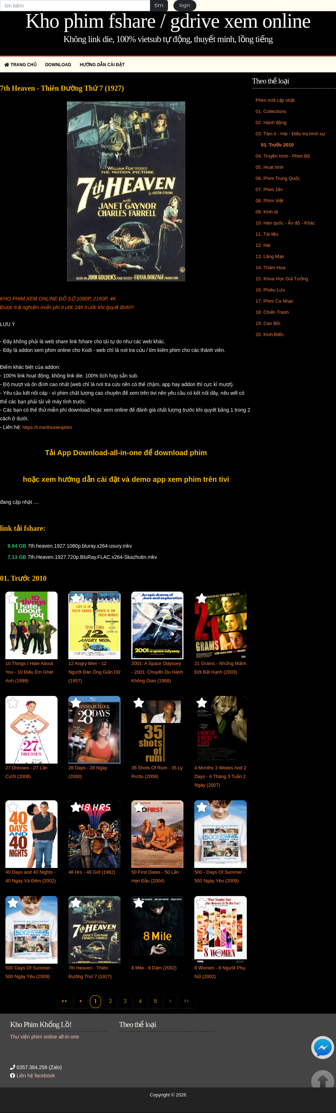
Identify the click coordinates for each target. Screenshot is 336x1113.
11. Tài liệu (267, 234)
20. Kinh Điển (270, 334)
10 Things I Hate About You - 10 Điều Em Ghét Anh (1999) (29, 672)
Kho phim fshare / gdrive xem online (168, 21)
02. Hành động (271, 122)
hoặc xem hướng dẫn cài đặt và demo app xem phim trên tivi (126, 479)
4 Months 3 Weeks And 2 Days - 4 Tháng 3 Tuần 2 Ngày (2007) (220, 776)
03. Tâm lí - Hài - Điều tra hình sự (291, 133)
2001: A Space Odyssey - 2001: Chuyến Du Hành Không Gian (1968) (157, 672)
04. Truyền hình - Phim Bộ (283, 156)
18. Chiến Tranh (272, 312)
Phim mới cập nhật (275, 100)
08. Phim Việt (269, 200)
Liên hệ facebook (36, 1076)
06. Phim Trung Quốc (278, 178)
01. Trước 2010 (277, 145)
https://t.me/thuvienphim (47, 427)
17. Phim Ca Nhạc (275, 301)
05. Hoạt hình (270, 167)
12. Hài (263, 245)
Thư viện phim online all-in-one (44, 1037)
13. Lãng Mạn (270, 256)
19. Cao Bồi (268, 323)
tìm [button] (158, 5)
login (185, 6)
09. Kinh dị (267, 211)
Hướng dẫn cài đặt (102, 64)
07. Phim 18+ (269, 189)
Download (58, 64)
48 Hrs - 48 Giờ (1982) (91, 872)
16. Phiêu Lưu (270, 290)
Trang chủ (20, 64)
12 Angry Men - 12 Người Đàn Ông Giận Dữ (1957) (94, 672)
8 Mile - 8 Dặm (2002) (153, 968)
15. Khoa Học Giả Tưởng (282, 278)
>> (187, 1001)
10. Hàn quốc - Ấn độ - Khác (285, 223)
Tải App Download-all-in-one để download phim (126, 453)
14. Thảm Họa (271, 267)
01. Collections (271, 111)
